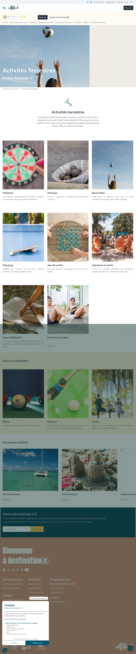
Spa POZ (78, 22)
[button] (128, 327)
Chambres (33, 22)
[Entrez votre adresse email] (16, 528)
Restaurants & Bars (46, 22)
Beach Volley (98, 193)
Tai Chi (95, 421)
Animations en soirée (102, 265)
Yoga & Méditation (12, 337)
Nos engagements (12, 587)
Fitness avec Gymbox (58, 337)
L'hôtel (5, 22)
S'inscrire (37, 528)
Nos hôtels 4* (60, 591)
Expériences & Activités (64, 22)
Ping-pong (8, 265)
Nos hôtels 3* (60, 587)
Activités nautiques (11, 494)
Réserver (128, 8)
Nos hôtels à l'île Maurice (67, 583)
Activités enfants (70, 494)
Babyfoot (52, 421)
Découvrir (51, 346)
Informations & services (18, 22)
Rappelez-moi (37, 587)
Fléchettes (8, 193)
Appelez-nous (111, 2)
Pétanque (52, 193)
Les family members (14, 599)
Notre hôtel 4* (61, 601)
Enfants (86, 22)
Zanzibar (58, 596)
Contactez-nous (99, 2)
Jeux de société (55, 265)
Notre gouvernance (13, 583)
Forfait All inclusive (98, 22)
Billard (6, 421)
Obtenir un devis (123, 2)
